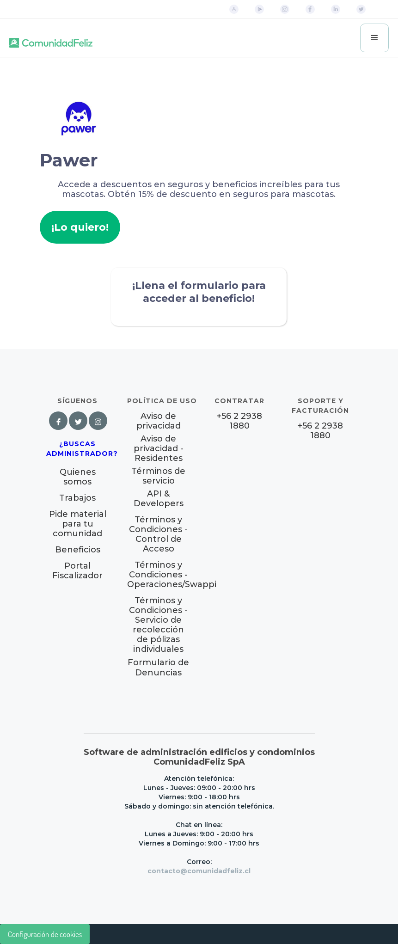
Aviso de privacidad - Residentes (159, 448)
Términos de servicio (158, 476)
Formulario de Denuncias (158, 667)
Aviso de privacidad (158, 421)
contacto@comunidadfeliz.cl (199, 871)
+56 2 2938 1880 (239, 421)
